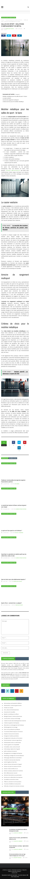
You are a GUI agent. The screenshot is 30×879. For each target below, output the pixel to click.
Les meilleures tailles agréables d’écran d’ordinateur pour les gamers (14, 813)
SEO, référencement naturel (10, 773)
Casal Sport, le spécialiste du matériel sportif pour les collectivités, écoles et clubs (13, 555)
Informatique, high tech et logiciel (12, 749)
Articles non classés (8, 707)
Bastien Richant (19, 605)
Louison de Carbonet (17, 832)
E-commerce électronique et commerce (13, 731)
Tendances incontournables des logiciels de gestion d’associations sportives (13, 481)
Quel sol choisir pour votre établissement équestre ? (13, 579)
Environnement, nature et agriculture (13, 740)
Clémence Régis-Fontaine (21, 509)
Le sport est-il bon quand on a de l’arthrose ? (11, 530)
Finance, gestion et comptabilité (11, 744)
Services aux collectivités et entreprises (13, 777)
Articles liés (5, 458)
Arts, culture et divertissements (11, 710)
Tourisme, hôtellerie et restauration (12, 784)
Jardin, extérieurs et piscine (10, 751)
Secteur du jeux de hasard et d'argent (13, 764)
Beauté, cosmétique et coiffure (11, 714)
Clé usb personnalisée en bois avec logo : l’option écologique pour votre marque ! (17, 854)
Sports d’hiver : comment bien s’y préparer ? (11, 603)
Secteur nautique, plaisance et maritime (13, 770)
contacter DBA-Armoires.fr (13, 170)
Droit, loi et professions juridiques (12, 729)
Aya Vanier (17, 483)
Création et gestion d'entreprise (11, 723)
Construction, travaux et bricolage (12, 718)
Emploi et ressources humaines (11, 733)
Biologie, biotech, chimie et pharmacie (13, 716)
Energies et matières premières (11, 736)
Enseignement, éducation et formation (13, 738)
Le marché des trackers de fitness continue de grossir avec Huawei (13, 506)
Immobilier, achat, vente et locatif (12, 747)
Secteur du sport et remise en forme (8, 17)
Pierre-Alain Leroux (9, 28)
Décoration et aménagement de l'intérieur (14, 725)
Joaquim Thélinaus (17, 857)
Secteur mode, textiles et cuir (11, 768)
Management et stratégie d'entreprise (13, 753)
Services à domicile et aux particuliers (13, 775)
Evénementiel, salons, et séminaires (12, 742)
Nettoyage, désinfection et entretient (13, 757)
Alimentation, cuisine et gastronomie (12, 705)
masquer (17, 94)
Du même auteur (12, 458)
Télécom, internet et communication (12, 781)
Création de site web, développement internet (15, 720)
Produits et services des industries (12, 760)
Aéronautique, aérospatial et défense (13, 703)
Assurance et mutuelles (9, 712)
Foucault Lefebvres (19, 532)
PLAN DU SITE (14, 872)
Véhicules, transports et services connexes (14, 786)
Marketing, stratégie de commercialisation (14, 755)
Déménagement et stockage (10, 727)
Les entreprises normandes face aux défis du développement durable (18, 830)
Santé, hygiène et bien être (10, 762)
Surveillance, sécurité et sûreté (11, 779)
